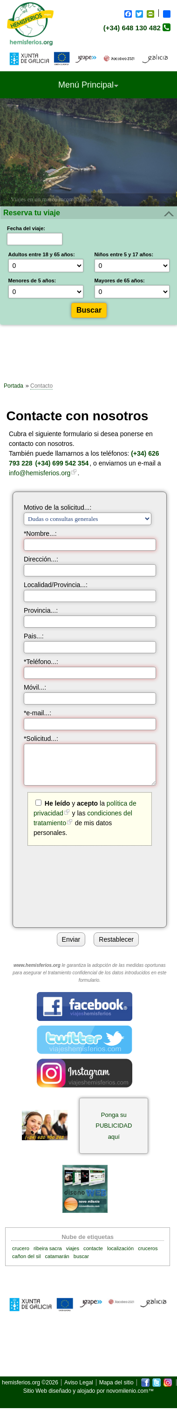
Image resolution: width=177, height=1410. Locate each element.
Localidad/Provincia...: (56, 585)
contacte (93, 1248)
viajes (72, 1248)
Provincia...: (41, 610)
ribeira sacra (48, 1248)
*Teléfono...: (41, 661)
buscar (81, 1256)
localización (120, 1248)
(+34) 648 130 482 (132, 28)
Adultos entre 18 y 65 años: (41, 254)
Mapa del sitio (116, 1382)
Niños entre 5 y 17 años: (124, 254)
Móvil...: (35, 687)
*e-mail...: (37, 713)
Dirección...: (41, 559)
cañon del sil (26, 1256)
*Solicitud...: (41, 738)
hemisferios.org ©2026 (30, 1382)
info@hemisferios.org (40, 473)
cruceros (147, 1248)
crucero (20, 1248)
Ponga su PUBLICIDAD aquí (113, 1125)
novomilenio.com (127, 1391)
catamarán (57, 1256)
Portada (13, 386)
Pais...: (34, 636)
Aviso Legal (78, 1382)
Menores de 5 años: (32, 280)
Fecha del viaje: (26, 228)
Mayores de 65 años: (120, 280)
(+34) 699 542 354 (61, 463)
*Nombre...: (40, 533)
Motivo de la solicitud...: (58, 507)
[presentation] (93, 884)
